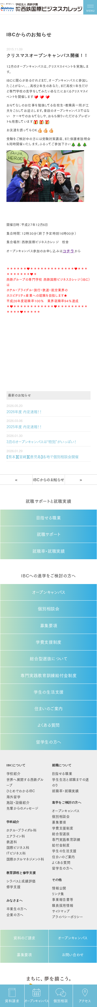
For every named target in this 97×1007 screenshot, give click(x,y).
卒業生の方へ (15, 856)
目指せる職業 (48, 511)
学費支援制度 (48, 623)
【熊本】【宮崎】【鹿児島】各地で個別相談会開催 (37, 453)
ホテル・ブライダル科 (19, 785)
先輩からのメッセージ (20, 764)
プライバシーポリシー (67, 862)
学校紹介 (12, 740)
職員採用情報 (63, 852)
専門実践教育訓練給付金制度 (48, 652)
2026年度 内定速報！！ (21, 410)
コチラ (68, 251)
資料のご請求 (24, 882)
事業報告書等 (63, 847)
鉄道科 (11, 795)
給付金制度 (69, 796)
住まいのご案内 (48, 681)
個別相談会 (49, 594)
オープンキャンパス (49, 579)
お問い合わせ (73, 896)
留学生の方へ (49, 710)
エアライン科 (14, 790)
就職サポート (49, 526)
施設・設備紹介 (16, 760)
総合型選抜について (48, 637)
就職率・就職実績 (48, 540)
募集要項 (49, 608)
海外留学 (12, 755)
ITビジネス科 (14, 805)
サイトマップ (61, 857)
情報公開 (60, 837)
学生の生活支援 (49, 666)
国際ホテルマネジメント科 (22, 810)
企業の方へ (13, 861)
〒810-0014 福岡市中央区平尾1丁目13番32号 (48, 969)
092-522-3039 (48, 982)
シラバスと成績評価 (18, 830)
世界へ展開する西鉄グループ (24, 745)
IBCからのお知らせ (48, 474)
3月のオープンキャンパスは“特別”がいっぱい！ (36, 438)
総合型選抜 (61, 788)
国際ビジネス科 (16, 800)
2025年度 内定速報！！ (21, 424)
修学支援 (12, 836)
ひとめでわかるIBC (18, 750)
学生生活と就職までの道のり (72, 745)
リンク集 (59, 843)
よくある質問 (48, 695)
